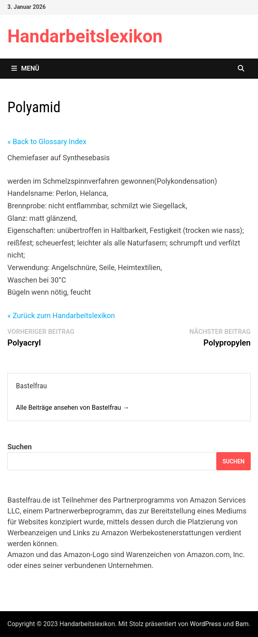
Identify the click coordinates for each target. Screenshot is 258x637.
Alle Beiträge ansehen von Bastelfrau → (72, 407)
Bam (242, 624)
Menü (25, 68)
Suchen (19, 446)
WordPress (206, 624)
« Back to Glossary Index (46, 141)
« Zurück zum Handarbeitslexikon (61, 315)
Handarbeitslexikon (85, 36)
